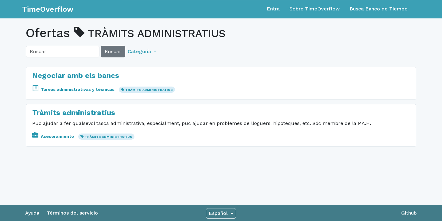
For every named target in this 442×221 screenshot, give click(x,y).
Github (409, 213)
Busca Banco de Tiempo (379, 9)
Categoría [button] (140, 51)
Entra (273, 9)
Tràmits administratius (73, 112)
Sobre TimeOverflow (314, 9)
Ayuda (32, 213)
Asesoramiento (53, 136)
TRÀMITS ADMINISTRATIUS (149, 90)
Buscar (113, 51)
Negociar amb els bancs (75, 75)
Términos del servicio (72, 213)
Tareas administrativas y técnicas (74, 89)
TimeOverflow (47, 9)
